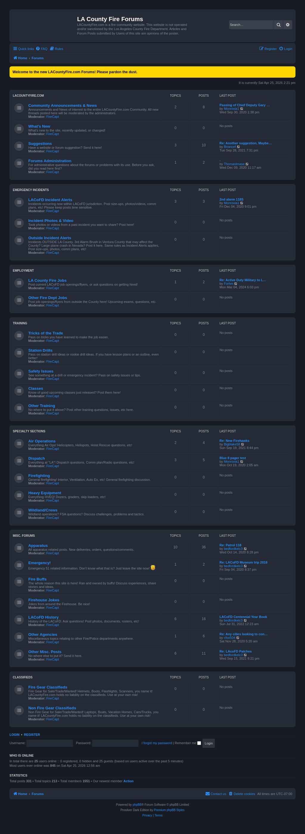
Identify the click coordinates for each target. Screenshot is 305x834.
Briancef (230, 146)
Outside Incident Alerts (49, 238)
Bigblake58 (232, 444)
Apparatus (38, 545)
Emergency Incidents (31, 190)
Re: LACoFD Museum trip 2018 (243, 562)
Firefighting (39, 475)
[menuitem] (41, 48)
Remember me (188, 743)
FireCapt (52, 116)
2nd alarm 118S (232, 199)
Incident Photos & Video (50, 220)
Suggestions (40, 143)
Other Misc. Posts (44, 652)
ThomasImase (234, 164)
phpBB (137, 804)
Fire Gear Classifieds (47, 687)
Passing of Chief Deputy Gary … (245, 105)
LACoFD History (43, 617)
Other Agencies (42, 634)
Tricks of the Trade (45, 333)
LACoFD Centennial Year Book (243, 617)
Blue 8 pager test (233, 458)
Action (128, 781)
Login (14, 734)
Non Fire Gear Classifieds (52, 708)
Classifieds (22, 677)
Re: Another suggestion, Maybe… (246, 143)
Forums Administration (49, 161)
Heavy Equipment (44, 493)
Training (20, 323)
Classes (35, 388)
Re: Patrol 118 (230, 545)
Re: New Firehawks (234, 440)
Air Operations (42, 441)
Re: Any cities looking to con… (244, 634)
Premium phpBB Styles (169, 810)
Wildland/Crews (42, 510)
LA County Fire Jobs (47, 280)
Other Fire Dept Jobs (47, 297)
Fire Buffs (37, 579)
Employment (23, 270)
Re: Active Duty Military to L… (243, 280)
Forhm (229, 283)
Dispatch (36, 458)
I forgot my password (156, 743)
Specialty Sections (29, 431)
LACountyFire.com (28, 95)
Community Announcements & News (62, 105)
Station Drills (40, 350)
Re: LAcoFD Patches (236, 651)
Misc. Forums (24, 535)
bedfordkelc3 (233, 548)
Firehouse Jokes (43, 600)
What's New (39, 126)
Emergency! (39, 563)
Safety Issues (40, 371)
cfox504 (230, 637)
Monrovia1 (231, 108)
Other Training (41, 405)
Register (32, 734)
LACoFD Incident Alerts (50, 200)
